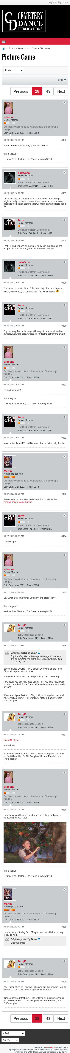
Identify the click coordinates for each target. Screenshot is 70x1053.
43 (48, 91)
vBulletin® (51, 1047)
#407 (63, 193)
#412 (63, 438)
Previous (21, 91)
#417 (63, 734)
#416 (63, 645)
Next (61, 91)
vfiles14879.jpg (11, 740)
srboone (9, 117)
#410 (63, 326)
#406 (63, 140)
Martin (8, 471)
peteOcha (24, 172)
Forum (12, 48)
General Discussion (41, 48)
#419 (63, 927)
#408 (63, 240)
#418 (63, 809)
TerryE (22, 625)
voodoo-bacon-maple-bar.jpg (18, 502)
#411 (63, 384)
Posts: (30, 133)
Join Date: (9, 133)
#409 (63, 282)
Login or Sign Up (58, 2)
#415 (63, 592)
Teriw (21, 220)
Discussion (23, 48)
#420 (63, 981)
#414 (63, 536)
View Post (39, 653)
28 (37, 91)
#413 (63, 494)
